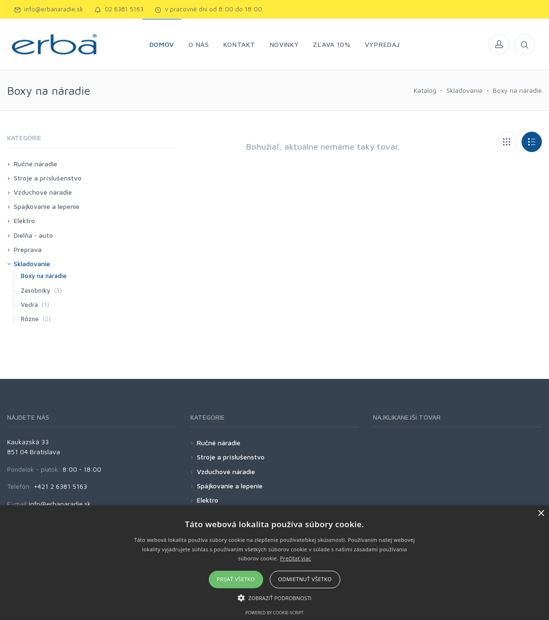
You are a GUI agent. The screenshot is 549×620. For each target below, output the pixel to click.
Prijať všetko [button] (236, 579)
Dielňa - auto (33, 235)
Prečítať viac (295, 558)
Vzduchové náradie (43, 192)
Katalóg (425, 90)
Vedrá (29, 304)
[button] (275, 597)
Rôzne (30, 319)
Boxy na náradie (517, 90)
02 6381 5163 (119, 9)
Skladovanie (464, 90)
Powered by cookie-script (275, 613)
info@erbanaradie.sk (48, 9)
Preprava (28, 249)
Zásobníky (35, 290)
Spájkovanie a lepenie (47, 206)
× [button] (540, 513)
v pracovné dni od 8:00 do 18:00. (209, 9)
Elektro (24, 220)
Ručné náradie (35, 164)
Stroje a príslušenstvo (47, 178)
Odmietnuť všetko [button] (305, 579)
